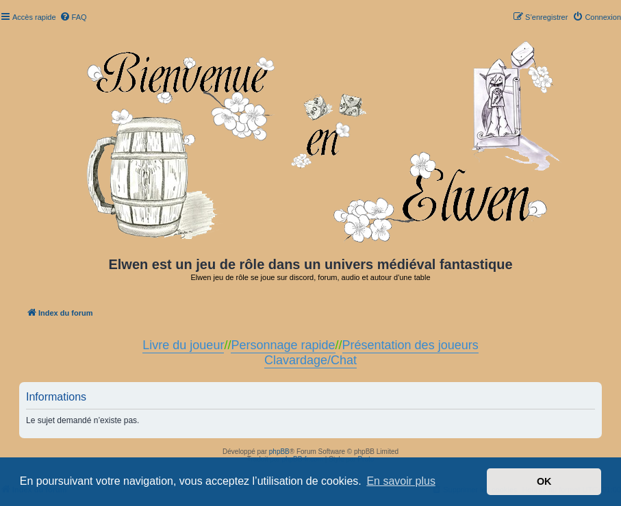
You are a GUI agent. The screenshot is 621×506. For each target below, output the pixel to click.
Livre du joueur (183, 345)
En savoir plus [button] (400, 481)
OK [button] (544, 481)
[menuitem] (73, 17)
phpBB (279, 451)
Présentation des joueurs (410, 345)
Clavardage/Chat (310, 360)
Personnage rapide (283, 345)
